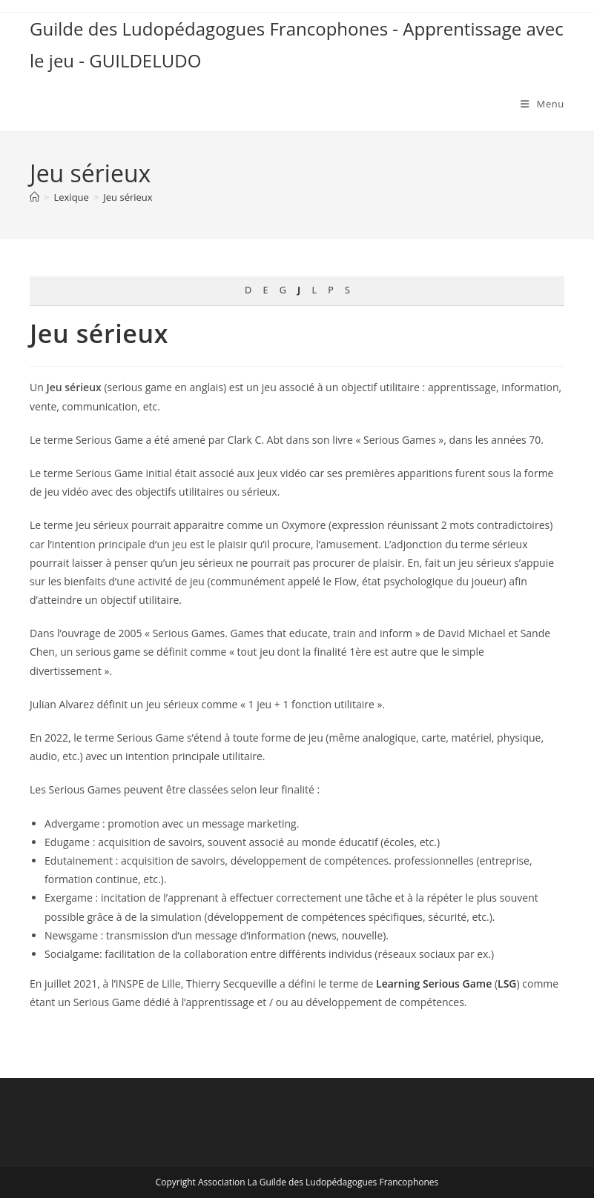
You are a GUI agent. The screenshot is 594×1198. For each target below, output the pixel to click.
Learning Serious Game (434, 983)
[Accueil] (34, 197)
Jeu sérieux (127, 197)
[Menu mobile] (542, 103)
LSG (507, 983)
